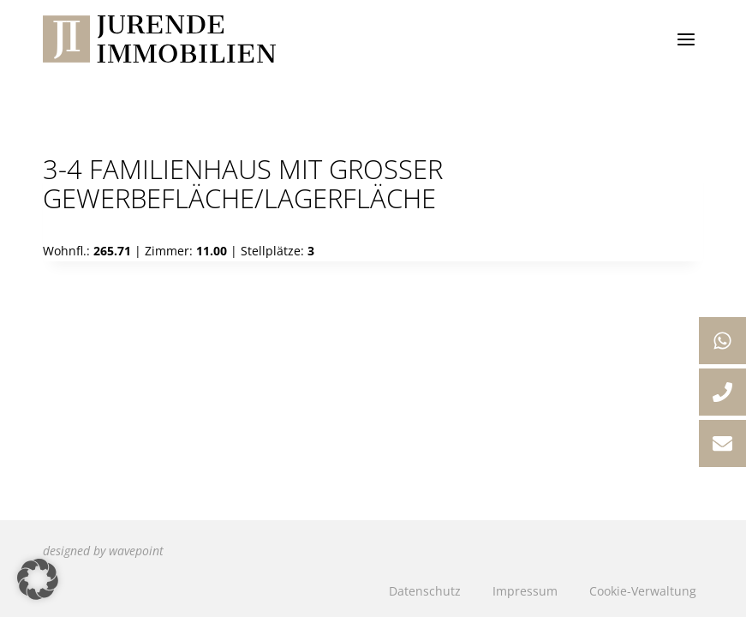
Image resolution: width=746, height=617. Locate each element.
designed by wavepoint (103, 550)
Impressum (525, 591)
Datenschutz (425, 591)
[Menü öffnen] (685, 39)
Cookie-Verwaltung (642, 591)
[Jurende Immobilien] (159, 39)
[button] (37, 579)
